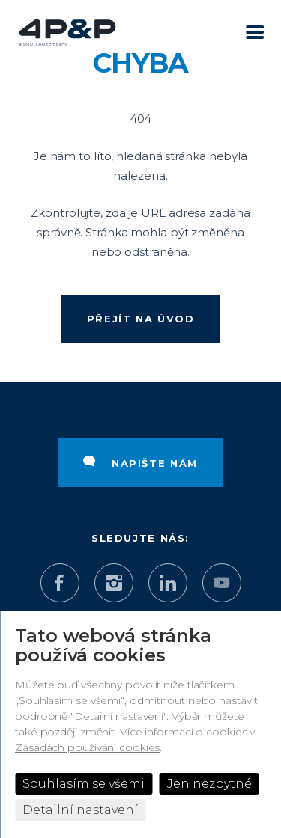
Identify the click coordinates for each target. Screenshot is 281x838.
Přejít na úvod (141, 319)
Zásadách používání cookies (87, 747)
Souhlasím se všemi (83, 784)
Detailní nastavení (80, 810)
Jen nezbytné (209, 784)
